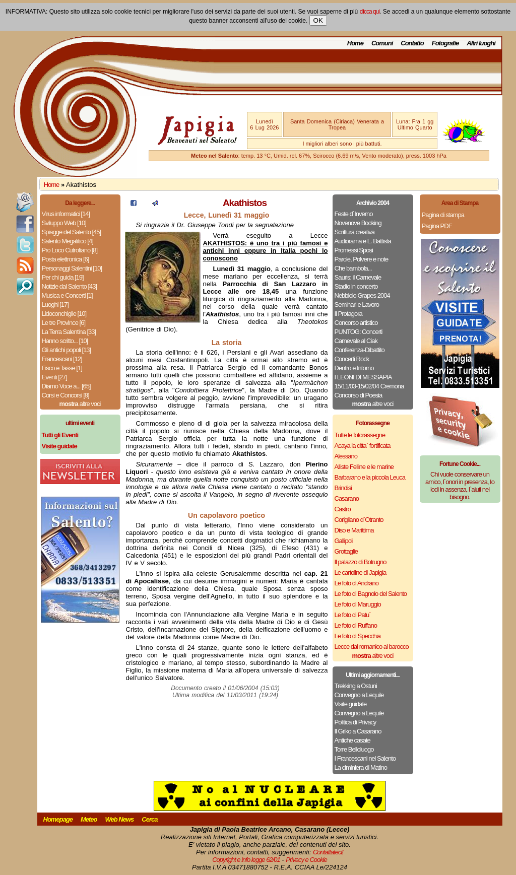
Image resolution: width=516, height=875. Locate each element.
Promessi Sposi (354, 250)
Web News (119, 819)
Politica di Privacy (355, 722)
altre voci (80, 404)
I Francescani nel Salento (365, 758)
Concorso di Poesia (358, 395)
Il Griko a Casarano (358, 731)
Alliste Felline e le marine (364, 466)
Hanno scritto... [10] (65, 341)
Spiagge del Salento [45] (71, 232)
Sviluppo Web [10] (64, 223)
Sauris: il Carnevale (358, 277)
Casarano (347, 498)
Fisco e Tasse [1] (62, 368)
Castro (343, 509)
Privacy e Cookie (306, 859)
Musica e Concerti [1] (67, 295)
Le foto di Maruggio (358, 604)
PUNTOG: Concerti (358, 331)
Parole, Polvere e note (362, 259)
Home (355, 43)
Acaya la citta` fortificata (363, 445)
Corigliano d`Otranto (359, 519)
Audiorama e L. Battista (363, 241)
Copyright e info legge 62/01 (246, 859)
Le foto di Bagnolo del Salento (371, 593)
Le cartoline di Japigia (360, 572)
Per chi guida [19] (63, 277)
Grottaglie (346, 551)
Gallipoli (344, 541)
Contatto (412, 43)
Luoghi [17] (55, 304)
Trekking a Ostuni (356, 686)
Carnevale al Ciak (356, 341)
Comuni (382, 43)
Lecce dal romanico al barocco (372, 646)
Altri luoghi (481, 43)
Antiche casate (352, 740)
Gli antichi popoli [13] (66, 350)
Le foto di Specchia (358, 636)
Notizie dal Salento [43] (69, 286)
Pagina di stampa (443, 215)
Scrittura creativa (355, 232)
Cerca (149, 819)
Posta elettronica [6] (65, 259)
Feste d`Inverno (354, 214)
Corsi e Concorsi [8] (65, 395)
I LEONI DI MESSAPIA (363, 377)
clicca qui (369, 11)
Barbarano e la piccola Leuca (370, 477)
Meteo (89, 819)
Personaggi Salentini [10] (72, 268)
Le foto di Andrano (357, 583)
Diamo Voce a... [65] (66, 386)
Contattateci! (328, 852)
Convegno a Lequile (359, 695)
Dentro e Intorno (354, 368)
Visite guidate (351, 704)
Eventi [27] (54, 377)
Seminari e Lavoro (357, 304)
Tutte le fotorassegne (360, 435)
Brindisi (343, 488)
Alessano (346, 456)
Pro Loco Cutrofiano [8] (70, 250)
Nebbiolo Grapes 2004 (362, 295)
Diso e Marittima (354, 530)
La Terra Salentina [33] (69, 331)
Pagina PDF (437, 226)
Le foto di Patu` (353, 615)
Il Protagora (348, 313)
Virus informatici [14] (66, 214)
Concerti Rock (352, 359)
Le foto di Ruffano (356, 625)
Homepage (58, 819)
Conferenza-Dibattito (359, 350)
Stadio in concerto (356, 286)
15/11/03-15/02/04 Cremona (369, 386)
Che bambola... (353, 268)
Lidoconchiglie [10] (64, 313)
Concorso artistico (356, 322)
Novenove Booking (358, 223)
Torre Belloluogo (354, 749)
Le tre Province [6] (64, 322)
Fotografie (445, 43)
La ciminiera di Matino (361, 767)
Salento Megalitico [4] (67, 241)
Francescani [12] (62, 359)
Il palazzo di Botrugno (360, 562)
